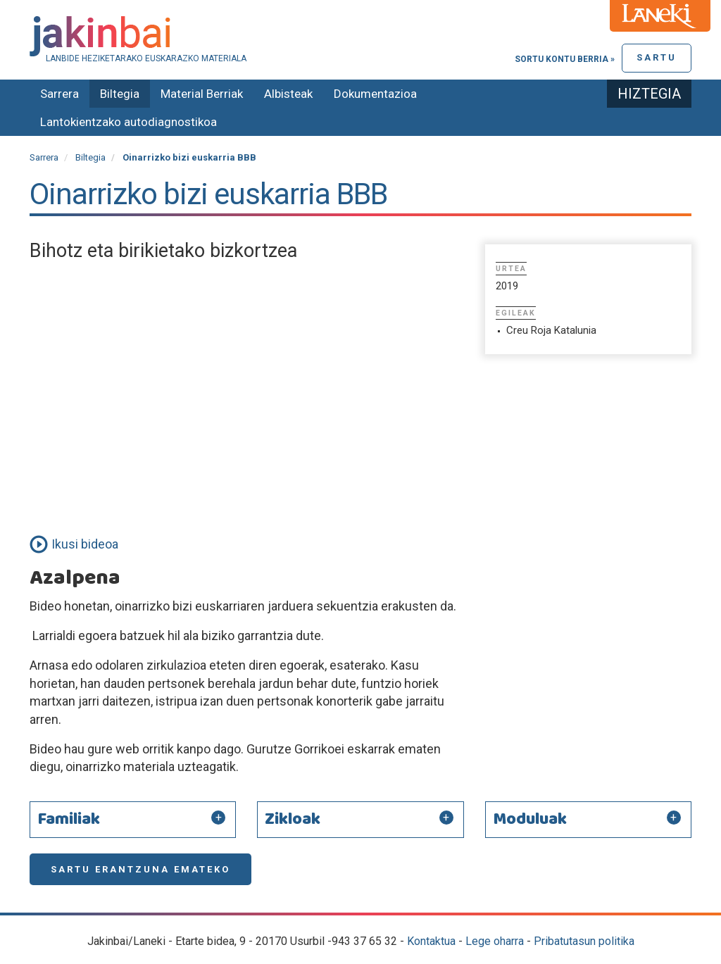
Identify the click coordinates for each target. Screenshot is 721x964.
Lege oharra (494, 941)
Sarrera (59, 94)
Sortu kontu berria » (565, 59)
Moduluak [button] (530, 819)
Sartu (657, 57)
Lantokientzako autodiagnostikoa (128, 122)
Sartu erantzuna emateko (140, 869)
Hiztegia (649, 93)
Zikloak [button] (292, 819)
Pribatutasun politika (584, 941)
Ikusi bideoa (84, 544)
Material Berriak (202, 94)
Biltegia (119, 94)
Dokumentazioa (375, 94)
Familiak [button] (68, 819)
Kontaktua (431, 941)
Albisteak (288, 94)
